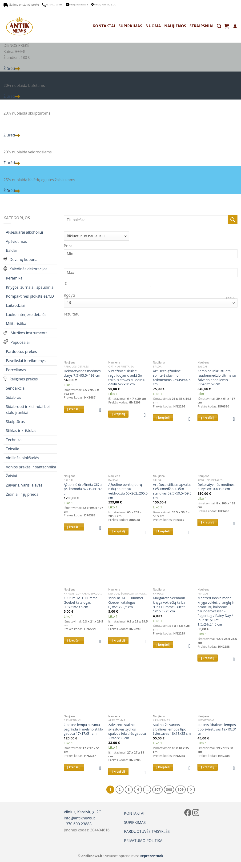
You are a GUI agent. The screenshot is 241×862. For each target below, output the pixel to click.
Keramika (14, 278)
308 (169, 789)
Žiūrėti (12, 68)
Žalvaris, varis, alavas (24, 485)
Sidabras (13, 397)
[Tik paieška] (219, 26)
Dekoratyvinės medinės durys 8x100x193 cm (215, 487)
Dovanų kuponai (21, 260)
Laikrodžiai (15, 305)
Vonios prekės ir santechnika (31, 467)
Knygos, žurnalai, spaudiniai (30, 287)
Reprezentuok (151, 856)
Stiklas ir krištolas (21, 430)
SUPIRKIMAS (130, 25)
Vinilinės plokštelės (22, 457)
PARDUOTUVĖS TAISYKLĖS (147, 831)
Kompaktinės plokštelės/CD (30, 296)
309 (180, 789)
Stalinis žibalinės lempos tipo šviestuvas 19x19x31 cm (217, 729)
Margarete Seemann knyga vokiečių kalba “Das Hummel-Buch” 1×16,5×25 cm (169, 604)
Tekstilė (12, 448)
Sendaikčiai (15, 388)
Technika (13, 439)
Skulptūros (15, 421)
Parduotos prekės (21, 351)
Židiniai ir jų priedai (23, 494)
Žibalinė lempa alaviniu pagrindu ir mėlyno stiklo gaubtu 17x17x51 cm (83, 729)
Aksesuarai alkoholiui (24, 232)
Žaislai (11, 476)
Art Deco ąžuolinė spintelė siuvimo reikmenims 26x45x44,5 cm (171, 377)
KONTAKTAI (104, 25)
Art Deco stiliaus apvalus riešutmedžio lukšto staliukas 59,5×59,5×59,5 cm (172, 491)
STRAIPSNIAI (201, 25)
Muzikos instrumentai (26, 333)
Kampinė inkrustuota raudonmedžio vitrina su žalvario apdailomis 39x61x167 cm (216, 377)
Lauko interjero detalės (26, 314)
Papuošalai (17, 342)
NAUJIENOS (175, 25)
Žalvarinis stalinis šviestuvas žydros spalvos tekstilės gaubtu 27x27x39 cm (127, 731)
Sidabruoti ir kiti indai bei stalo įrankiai (28, 409)
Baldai (11, 250)
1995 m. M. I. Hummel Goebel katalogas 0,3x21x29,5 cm (81, 602)
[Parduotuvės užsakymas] (96, 236)
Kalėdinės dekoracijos (25, 269)
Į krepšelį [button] (73, 409)
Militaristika (16, 323)
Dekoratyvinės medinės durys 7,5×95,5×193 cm (82, 373)
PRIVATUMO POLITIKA (143, 840)
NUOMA (153, 25)
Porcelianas (16, 369)
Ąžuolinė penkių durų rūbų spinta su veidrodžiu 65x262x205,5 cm (128, 491)
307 (157, 789)
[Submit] (232, 219)
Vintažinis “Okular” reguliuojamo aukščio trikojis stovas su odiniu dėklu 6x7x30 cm (126, 377)
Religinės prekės (21, 379)
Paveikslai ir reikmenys (26, 360)
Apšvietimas (16, 241)
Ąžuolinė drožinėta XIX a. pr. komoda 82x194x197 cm (83, 489)
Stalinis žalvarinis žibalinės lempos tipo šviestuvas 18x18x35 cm (172, 729)
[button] (102, 410)
